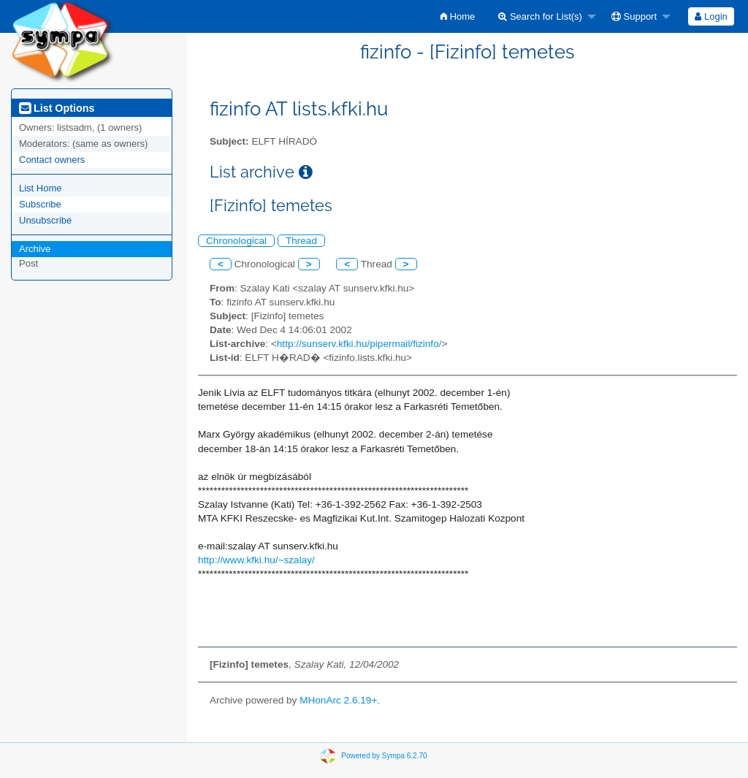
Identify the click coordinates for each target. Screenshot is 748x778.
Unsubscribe (45, 220)
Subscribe (40, 204)
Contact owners (52, 159)
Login (711, 16)
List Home (40, 188)
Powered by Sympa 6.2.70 (384, 755)
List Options (56, 108)
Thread (301, 240)
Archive (34, 248)
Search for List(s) (540, 16)
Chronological (236, 240)
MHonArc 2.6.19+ (338, 700)
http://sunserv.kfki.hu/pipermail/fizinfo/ (359, 343)
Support (634, 16)
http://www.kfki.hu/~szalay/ (256, 559)
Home (457, 16)
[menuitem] (457, 16)
